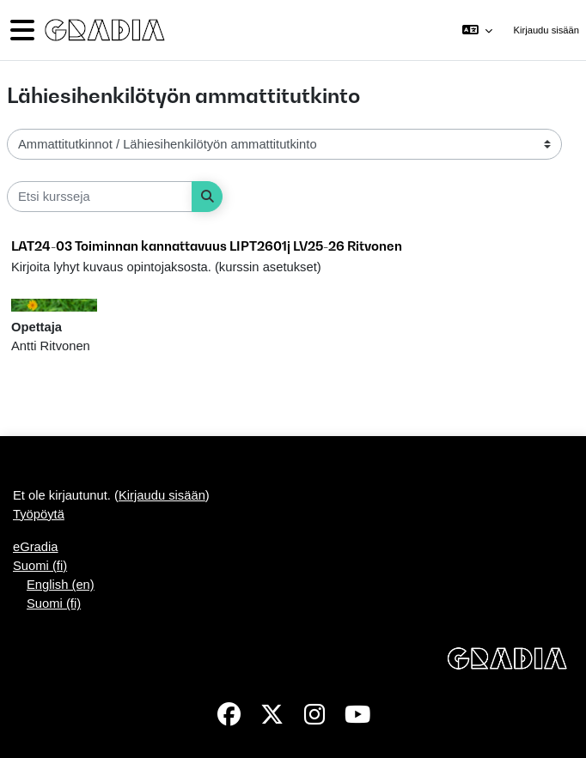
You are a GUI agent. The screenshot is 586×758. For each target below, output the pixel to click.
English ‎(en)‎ (61, 584)
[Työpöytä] (103, 30)
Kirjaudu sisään (547, 30)
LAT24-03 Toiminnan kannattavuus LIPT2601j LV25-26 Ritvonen (206, 245)
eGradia (35, 547)
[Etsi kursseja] (99, 196)
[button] (477, 30)
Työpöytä (38, 514)
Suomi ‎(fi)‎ (40, 566)
